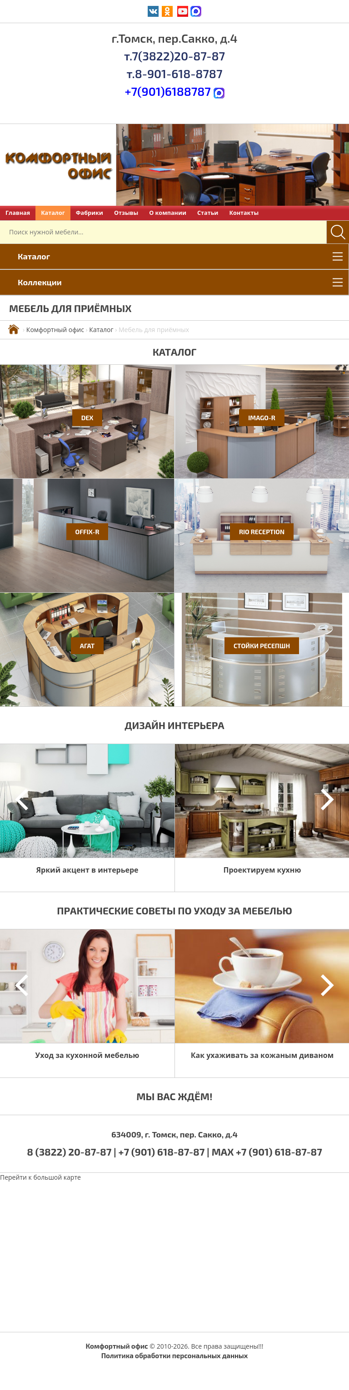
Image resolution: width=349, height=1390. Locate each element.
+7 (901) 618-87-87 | (164, 1151)
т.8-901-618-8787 (175, 73)
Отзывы (126, 213)
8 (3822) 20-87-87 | (72, 1151)
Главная (17, 213)
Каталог (53, 213)
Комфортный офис (55, 329)
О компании (167, 213)
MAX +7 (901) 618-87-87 (267, 1151)
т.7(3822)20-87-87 (174, 56)
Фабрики (89, 213)
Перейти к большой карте (40, 1177)
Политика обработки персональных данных (174, 1355)
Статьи (207, 213)
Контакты (244, 213)
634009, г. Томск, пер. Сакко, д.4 (174, 1134)
